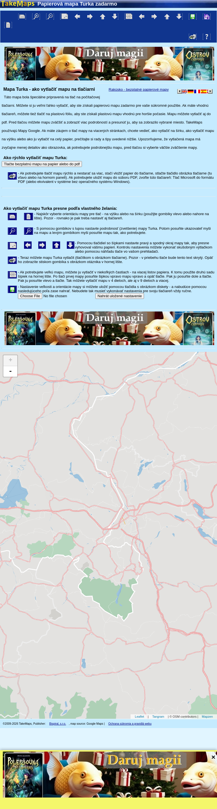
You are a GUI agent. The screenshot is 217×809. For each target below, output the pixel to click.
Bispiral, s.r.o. (57, 723)
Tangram (158, 716)
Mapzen (207, 716)
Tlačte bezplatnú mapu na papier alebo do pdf (42, 164)
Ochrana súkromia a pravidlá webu (130, 723)
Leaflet (139, 716)
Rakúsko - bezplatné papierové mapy (139, 89)
